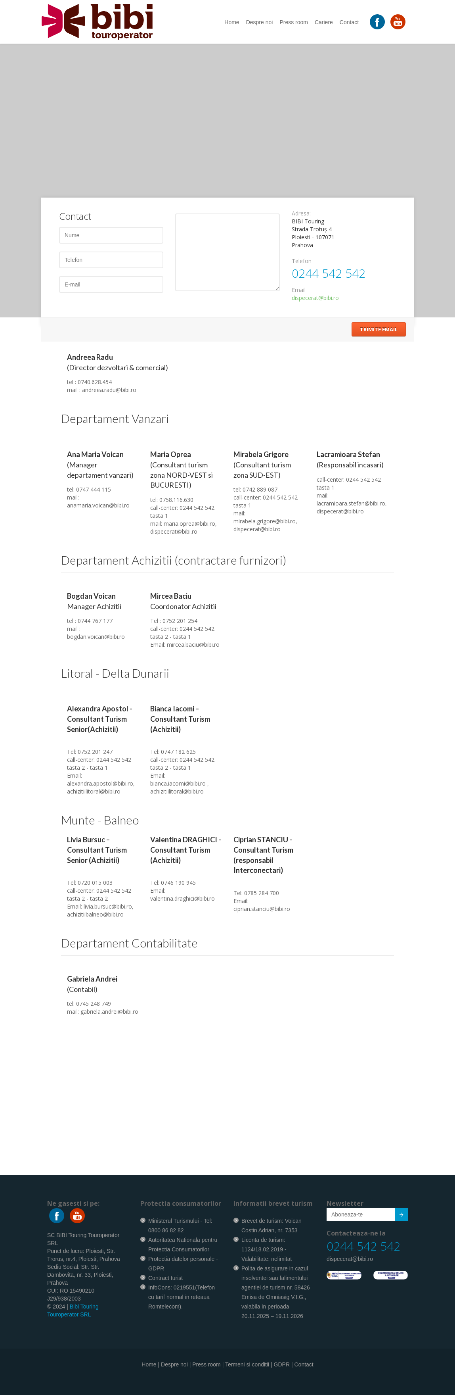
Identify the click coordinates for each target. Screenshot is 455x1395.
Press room (293, 22)
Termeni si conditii (247, 1364)
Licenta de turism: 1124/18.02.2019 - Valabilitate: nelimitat (266, 1249)
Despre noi (259, 22)
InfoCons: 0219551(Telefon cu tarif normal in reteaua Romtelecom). (181, 1297)
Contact (349, 22)
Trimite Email (379, 329)
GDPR (282, 1364)
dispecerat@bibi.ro (315, 298)
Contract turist (165, 1278)
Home (231, 22)
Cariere (324, 22)
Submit (397, 1216)
